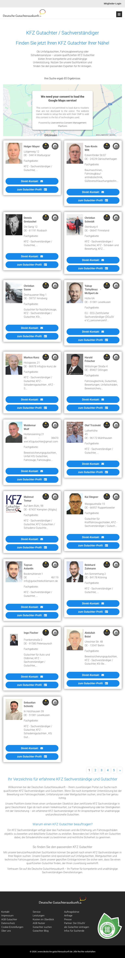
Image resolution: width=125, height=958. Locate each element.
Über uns (6, 930)
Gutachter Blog (41, 930)
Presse (68, 919)
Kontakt (5, 911)
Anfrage (68, 915)
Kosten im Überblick (43, 919)
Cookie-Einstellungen (12, 927)
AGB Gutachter (9, 919)
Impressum (7, 915)
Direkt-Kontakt (32, 183)
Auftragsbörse (71, 911)
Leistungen (38, 915)
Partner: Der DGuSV (74, 923)
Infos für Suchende (74, 930)
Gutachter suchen (42, 927)
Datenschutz (8, 923)
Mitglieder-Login (112, 3)
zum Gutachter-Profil (32, 191)
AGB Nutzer (39, 923)
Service (37, 911)
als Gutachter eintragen (76, 927)
